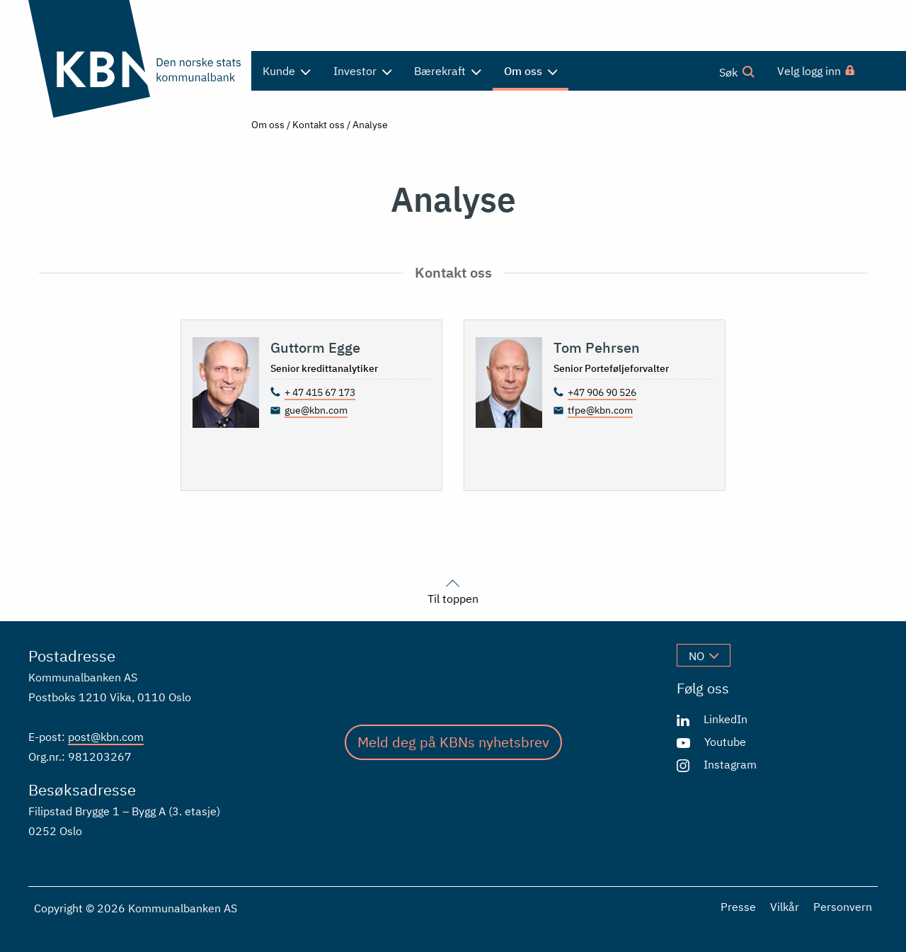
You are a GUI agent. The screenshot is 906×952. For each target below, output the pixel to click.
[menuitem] (817, 71)
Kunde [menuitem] (287, 71)
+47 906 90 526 (602, 392)
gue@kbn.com (316, 410)
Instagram (730, 764)
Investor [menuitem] (362, 71)
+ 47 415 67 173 (320, 392)
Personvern (842, 907)
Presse (738, 907)
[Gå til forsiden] (134, 59)
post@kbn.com (106, 737)
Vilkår (784, 907)
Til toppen (453, 590)
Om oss (268, 124)
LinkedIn (725, 719)
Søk (737, 71)
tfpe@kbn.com (600, 410)
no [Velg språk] (703, 656)
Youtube (725, 742)
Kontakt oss (318, 124)
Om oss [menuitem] (531, 71)
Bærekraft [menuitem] (447, 71)
